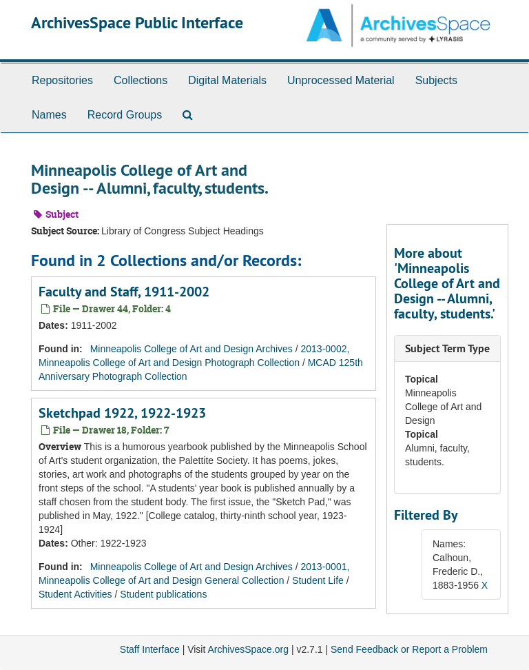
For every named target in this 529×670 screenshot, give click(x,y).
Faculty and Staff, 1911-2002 (124, 292)
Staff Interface (150, 649)
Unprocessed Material (341, 80)
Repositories (62, 80)
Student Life (318, 580)
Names (49, 115)
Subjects (436, 80)
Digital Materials (227, 80)
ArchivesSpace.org (248, 649)
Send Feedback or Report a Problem (409, 649)
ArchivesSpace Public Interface (137, 22)
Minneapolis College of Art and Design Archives (191, 348)
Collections (140, 80)
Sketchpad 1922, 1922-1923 (122, 413)
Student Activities (75, 594)
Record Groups (125, 115)
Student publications (163, 594)
